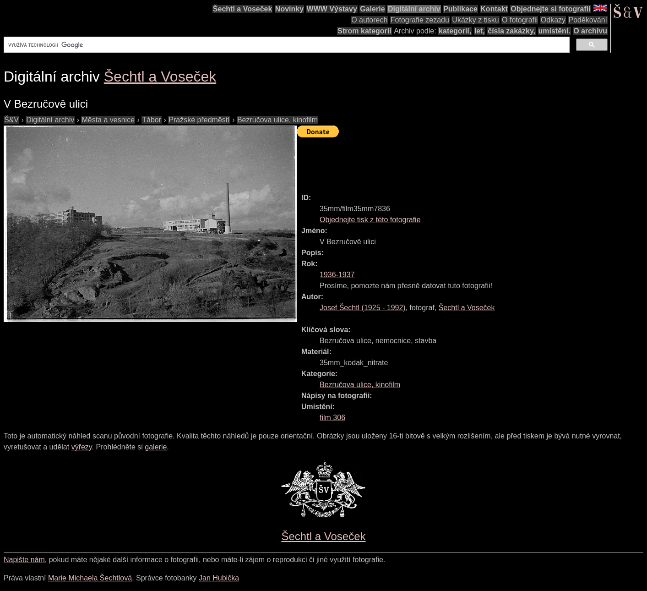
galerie (156, 447)
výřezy (81, 447)
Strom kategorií (364, 31)
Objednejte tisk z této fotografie (370, 220)
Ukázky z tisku (475, 20)
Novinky (289, 9)
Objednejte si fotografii (550, 9)
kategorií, (455, 31)
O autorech (369, 20)
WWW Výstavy (332, 9)
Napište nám (24, 560)
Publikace (460, 9)
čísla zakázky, (511, 31)
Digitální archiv (414, 9)
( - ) (363, 308)
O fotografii (520, 20)
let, (479, 31)
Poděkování (587, 20)
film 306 (332, 417)
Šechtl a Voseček (242, 9)
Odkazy (553, 20)
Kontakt (494, 9)
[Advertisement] (463, 161)
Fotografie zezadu (420, 20)
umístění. (554, 31)
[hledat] (285, 45)
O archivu (590, 31)
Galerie (372, 9)
